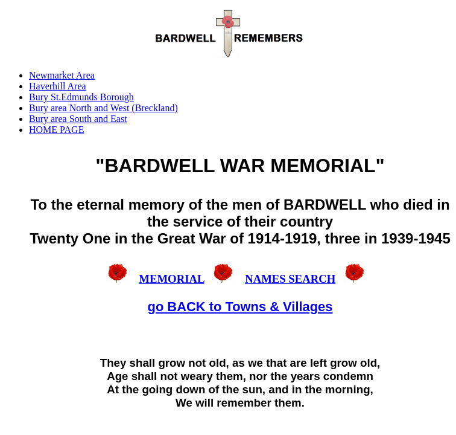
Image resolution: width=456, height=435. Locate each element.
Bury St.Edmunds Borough (81, 97)
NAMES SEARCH (290, 278)
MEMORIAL (171, 278)
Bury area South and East (78, 119)
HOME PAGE (56, 129)
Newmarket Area (62, 75)
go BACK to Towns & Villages (240, 306)
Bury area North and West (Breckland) (103, 108)
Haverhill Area (57, 86)
